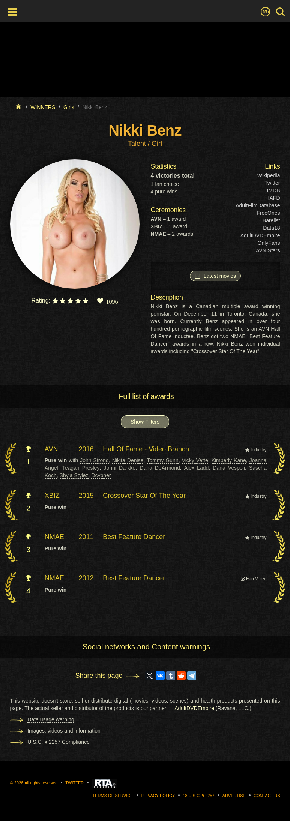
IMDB (273, 190)
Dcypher (101, 475)
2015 (86, 495)
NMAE (54, 537)
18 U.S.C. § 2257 (198, 795)
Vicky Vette (195, 460)
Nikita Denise (128, 460)
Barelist (271, 220)
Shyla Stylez (74, 475)
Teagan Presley (81, 468)
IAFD (274, 198)
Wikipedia (268, 175)
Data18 (271, 228)
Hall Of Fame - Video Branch (146, 449)
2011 (86, 537)
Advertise (234, 795)
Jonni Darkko (119, 468)
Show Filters (145, 422)
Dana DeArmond (160, 468)
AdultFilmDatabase (258, 205)
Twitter (272, 183)
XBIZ (52, 495)
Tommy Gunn (162, 460)
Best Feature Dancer (134, 537)
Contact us (267, 795)
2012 (86, 578)
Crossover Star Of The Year (144, 495)
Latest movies (215, 275)
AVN (51, 449)
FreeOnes (268, 213)
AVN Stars (268, 250)
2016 (86, 449)
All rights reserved (40, 783)
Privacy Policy (158, 795)
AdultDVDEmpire (260, 235)
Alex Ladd (196, 468)
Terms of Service (113, 795)
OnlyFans (269, 243)
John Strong (94, 460)
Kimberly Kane (229, 460)
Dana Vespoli (229, 468)
